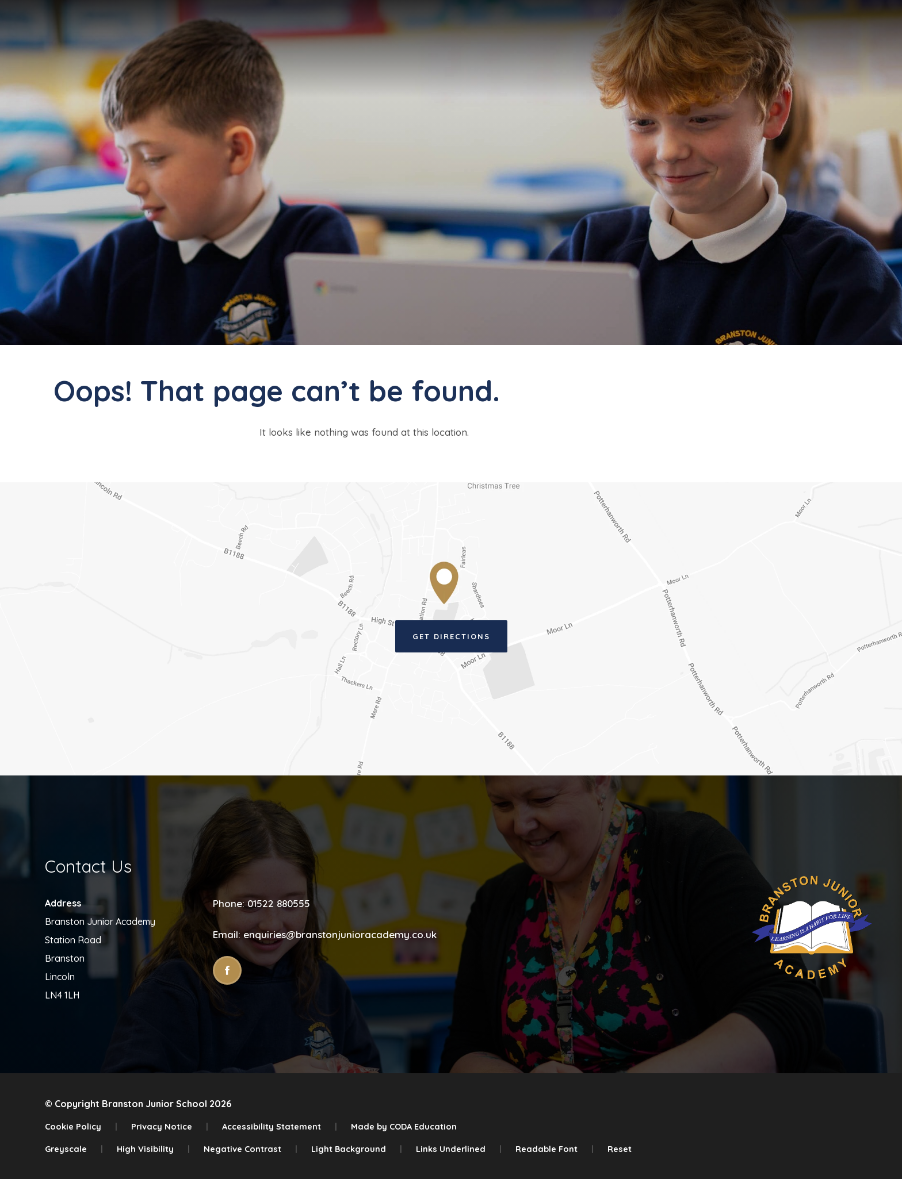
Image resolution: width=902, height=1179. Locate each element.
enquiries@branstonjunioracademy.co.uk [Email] (340, 934)
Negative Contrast (250, 1148)
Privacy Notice (169, 1126)
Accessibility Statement (279, 1126)
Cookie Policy (81, 1126)
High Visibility (153, 1148)
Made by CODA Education (404, 1126)
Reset (619, 1148)
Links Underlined (459, 1148)
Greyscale (74, 1148)
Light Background (356, 1148)
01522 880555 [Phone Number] (278, 903)
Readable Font (554, 1148)
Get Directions (451, 636)
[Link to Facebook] (227, 970)
